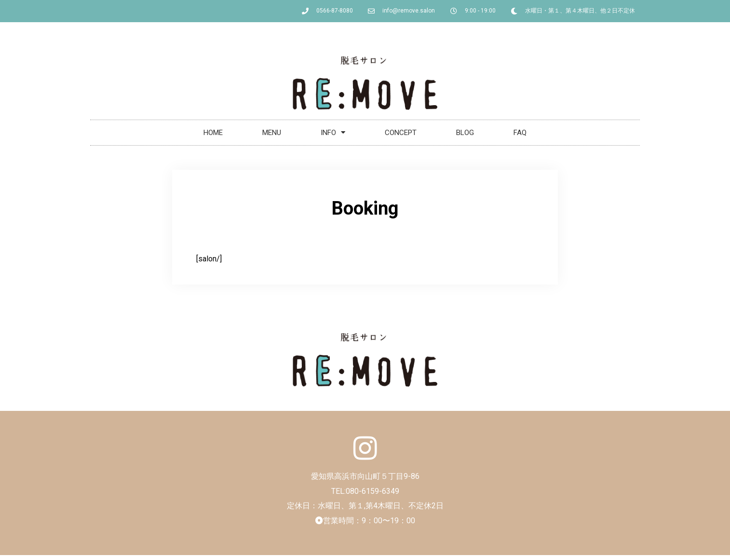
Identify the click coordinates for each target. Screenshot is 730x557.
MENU (271, 132)
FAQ (520, 132)
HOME (213, 132)
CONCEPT (401, 132)
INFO (333, 132)
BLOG (465, 132)
